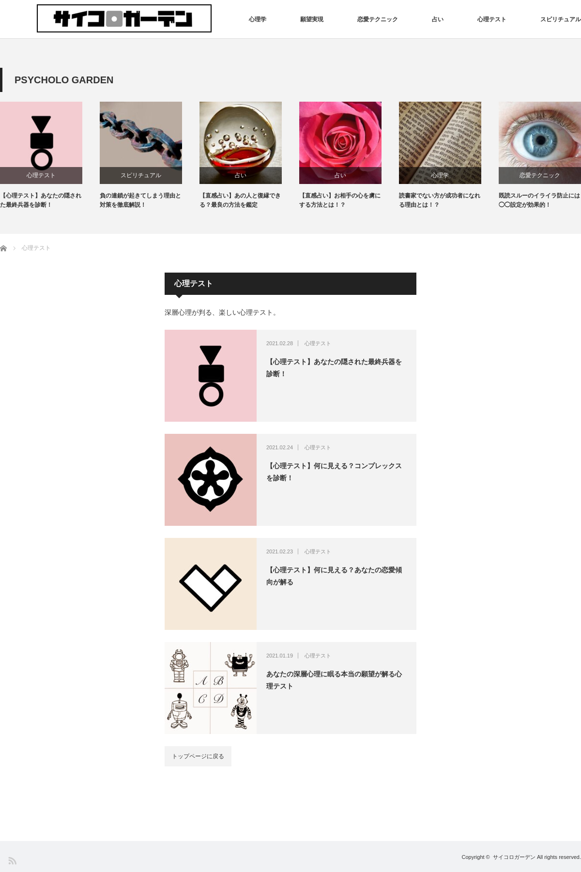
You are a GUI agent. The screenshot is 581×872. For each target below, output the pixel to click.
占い (437, 19)
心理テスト (491, 19)
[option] (50, 156)
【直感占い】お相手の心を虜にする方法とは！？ (340, 200)
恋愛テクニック (377, 19)
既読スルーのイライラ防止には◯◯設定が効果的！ (539, 200)
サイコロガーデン (514, 857)
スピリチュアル (560, 19)
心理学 (257, 19)
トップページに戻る (198, 756)
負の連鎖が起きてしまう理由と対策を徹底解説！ (140, 200)
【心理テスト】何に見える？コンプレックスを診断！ (334, 472)
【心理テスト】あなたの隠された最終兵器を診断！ (40, 200)
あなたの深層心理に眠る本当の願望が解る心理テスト (334, 680)
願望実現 (311, 19)
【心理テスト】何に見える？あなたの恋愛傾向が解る (334, 576)
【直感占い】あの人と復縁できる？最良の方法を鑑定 (240, 200)
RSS (12, 860)
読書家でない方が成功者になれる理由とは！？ (439, 200)
